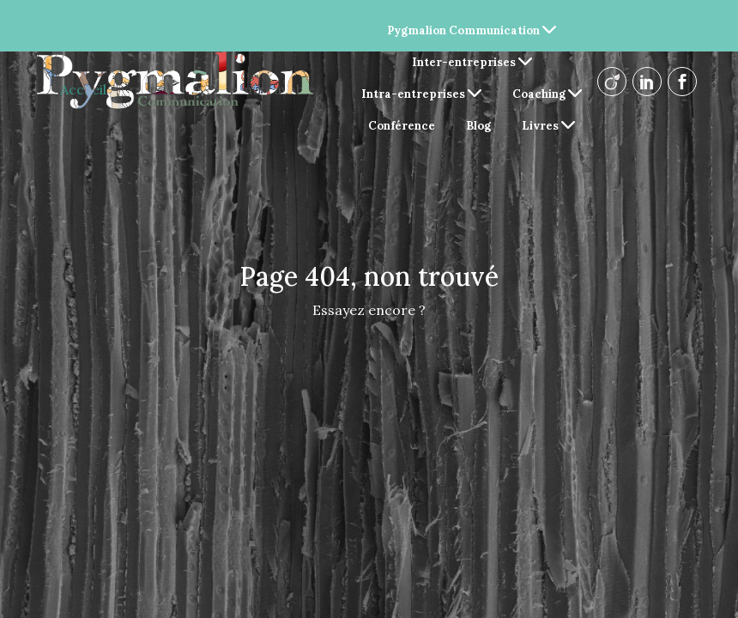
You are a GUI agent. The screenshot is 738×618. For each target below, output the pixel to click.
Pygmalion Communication (471, 30)
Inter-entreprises (472, 62)
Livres (548, 125)
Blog (478, 125)
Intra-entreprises (421, 94)
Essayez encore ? (369, 309)
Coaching (547, 94)
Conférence (401, 125)
